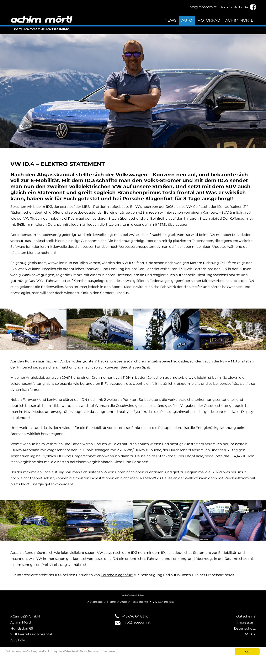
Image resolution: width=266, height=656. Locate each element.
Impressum (246, 622)
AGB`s (250, 634)
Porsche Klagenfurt (117, 575)
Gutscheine (246, 616)
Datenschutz (245, 628)
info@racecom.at (137, 622)
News (170, 20)
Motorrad (208, 20)
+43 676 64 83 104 (136, 616)
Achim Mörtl (239, 20)
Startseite (96, 601)
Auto (186, 20)
